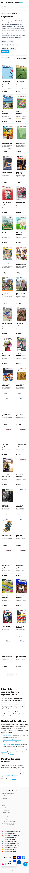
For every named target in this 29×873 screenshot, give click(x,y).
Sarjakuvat (5, 48)
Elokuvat (11, 41)
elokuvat (12, 754)
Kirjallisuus (5, 51)
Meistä (3, 805)
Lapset (13, 48)
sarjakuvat (4, 752)
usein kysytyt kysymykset (11, 775)
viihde (6, 37)
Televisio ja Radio (7, 45)
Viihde (8, 13)
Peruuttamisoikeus (6, 796)
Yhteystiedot (5, 798)
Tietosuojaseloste (6, 810)
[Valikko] (2, 2)
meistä (14, 779)
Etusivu (3, 13)
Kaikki (4, 41)
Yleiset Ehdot (5, 807)
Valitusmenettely (6, 812)
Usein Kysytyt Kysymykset (8, 793)
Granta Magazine (7, 735)
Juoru (16, 45)
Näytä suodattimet (22, 58)
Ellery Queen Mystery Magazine (11, 744)
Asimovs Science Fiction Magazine (12, 740)
